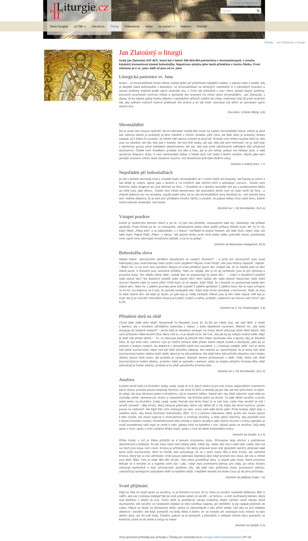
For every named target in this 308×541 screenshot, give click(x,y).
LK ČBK (80, 26)
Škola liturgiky (59, 26)
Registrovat (251, 3)
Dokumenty (132, 26)
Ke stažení (166, 26)
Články (114, 26)
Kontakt (202, 26)
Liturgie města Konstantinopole (222, 537)
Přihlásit (235, 3)
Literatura (98, 26)
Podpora (185, 26)
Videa (149, 26)
